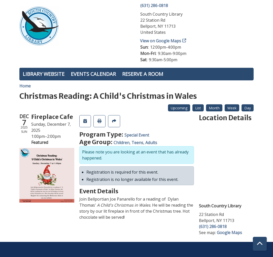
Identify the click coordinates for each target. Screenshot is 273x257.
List (198, 108)
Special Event (136, 135)
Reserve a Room (142, 74)
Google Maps (229, 232)
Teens (137, 142)
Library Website (43, 74)
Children (121, 142)
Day (247, 108)
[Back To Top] (260, 244)
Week (231, 108)
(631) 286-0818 (154, 5)
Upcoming (179, 108)
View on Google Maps (160, 41)
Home (25, 86)
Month (214, 108)
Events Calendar (93, 74)
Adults (151, 142)
